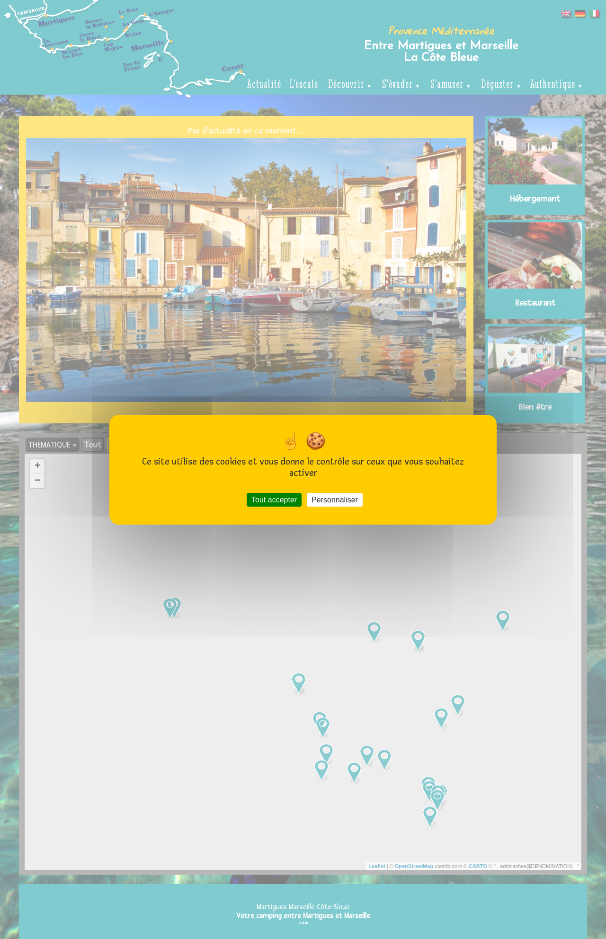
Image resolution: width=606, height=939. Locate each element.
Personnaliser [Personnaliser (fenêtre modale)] (335, 499)
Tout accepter (274, 499)
